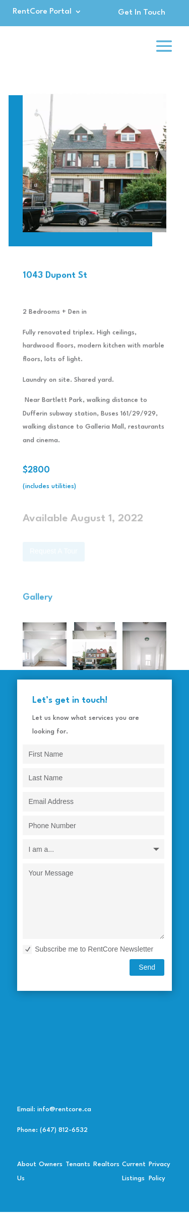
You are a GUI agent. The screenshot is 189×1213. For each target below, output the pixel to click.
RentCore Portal (42, 12)
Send (147, 967)
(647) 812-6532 (64, 1130)
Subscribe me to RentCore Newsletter (88, 949)
